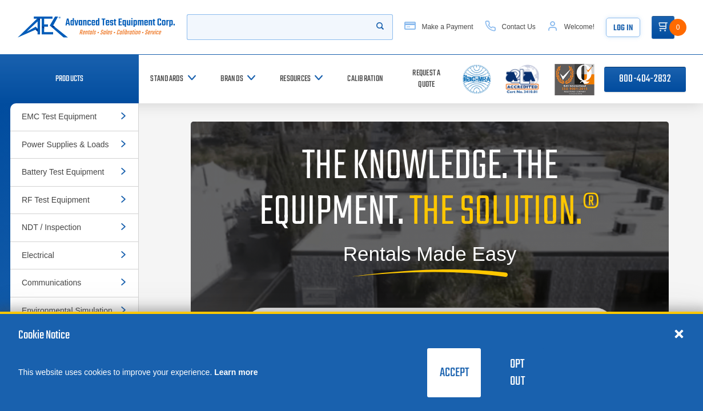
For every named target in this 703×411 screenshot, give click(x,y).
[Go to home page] (96, 27)
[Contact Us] (510, 27)
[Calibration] (365, 79)
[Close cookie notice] (679, 333)
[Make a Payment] (438, 27)
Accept (454, 372)
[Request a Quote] (427, 79)
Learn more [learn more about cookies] (236, 372)
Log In (623, 28)
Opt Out (517, 372)
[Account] (570, 27)
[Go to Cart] (663, 27)
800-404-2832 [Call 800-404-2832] (645, 79)
